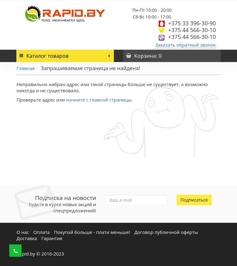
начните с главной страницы (98, 100)
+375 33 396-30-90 (192, 23)
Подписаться (194, 200)
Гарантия (51, 238)
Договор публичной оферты (166, 232)
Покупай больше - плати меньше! (92, 232)
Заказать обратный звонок (185, 45)
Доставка (26, 238)
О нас (22, 232)
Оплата (41, 232)
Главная (25, 68)
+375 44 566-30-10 (192, 30)
